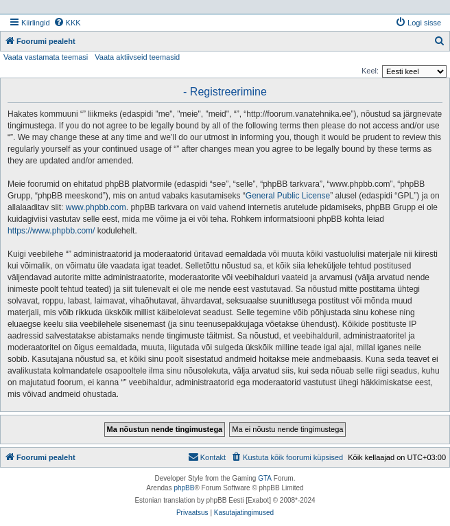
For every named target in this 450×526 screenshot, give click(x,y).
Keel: (370, 71)
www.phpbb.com (96, 207)
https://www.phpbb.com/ (51, 231)
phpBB (184, 488)
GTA (265, 478)
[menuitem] (67, 22)
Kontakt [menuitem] (207, 456)
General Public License (288, 196)
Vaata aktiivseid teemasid (137, 57)
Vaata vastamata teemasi (45, 57)
